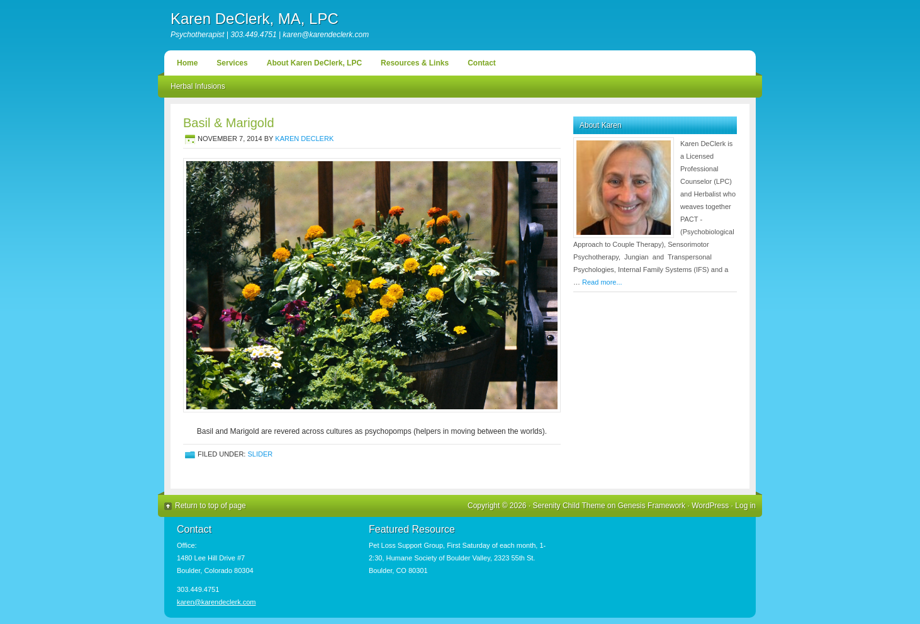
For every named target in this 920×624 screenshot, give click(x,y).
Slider (259, 454)
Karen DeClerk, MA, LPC (255, 18)
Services (231, 63)
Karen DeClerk (304, 138)
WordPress (710, 505)
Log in (745, 505)
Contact (482, 63)
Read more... (602, 282)
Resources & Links (415, 63)
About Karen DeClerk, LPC (314, 63)
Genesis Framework (651, 505)
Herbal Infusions (198, 86)
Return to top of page (210, 505)
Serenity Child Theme (569, 505)
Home (187, 63)
